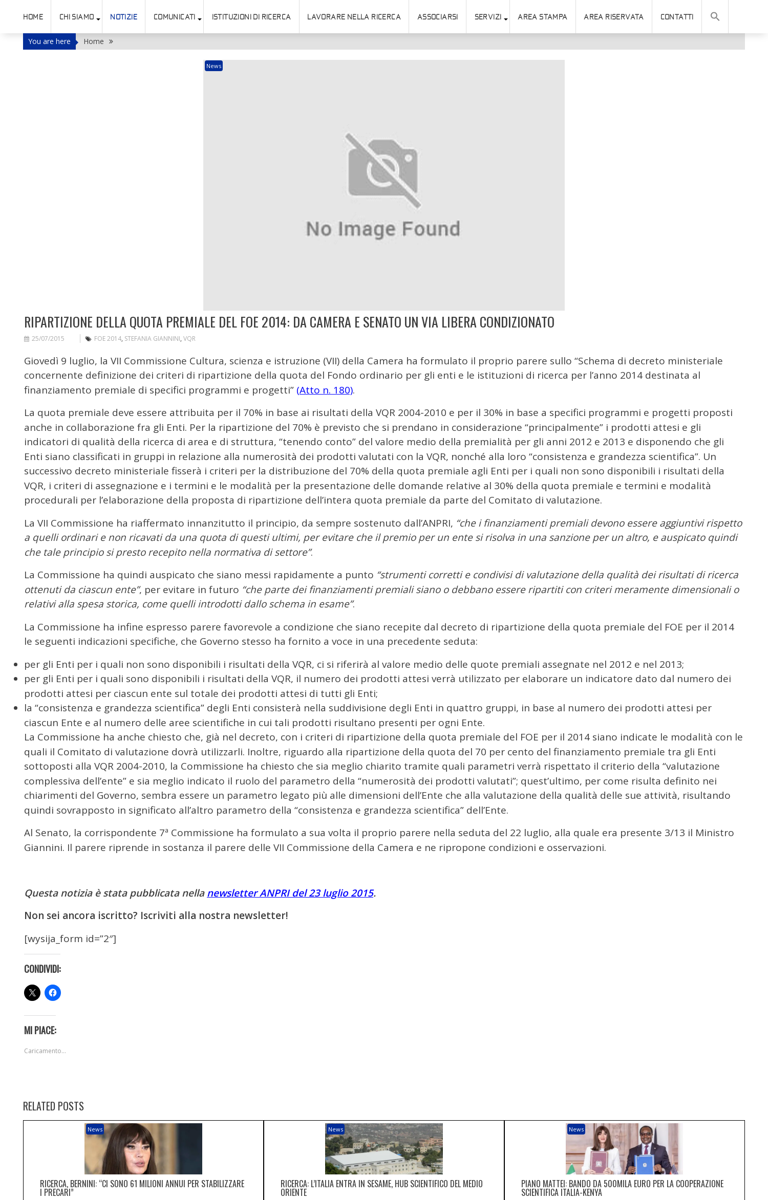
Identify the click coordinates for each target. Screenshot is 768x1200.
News (268, 66)
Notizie (123, 16)
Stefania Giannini (152, 262)
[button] (715, 16)
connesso (80, 1186)
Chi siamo (76, 16)
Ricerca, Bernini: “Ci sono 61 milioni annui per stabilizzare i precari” (142, 1093)
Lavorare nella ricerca (354, 16)
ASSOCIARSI (437, 16)
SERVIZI (488, 16)
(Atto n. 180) (324, 314)
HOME (33, 16)
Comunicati (175, 16)
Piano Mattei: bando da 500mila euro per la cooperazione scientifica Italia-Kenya (622, 1093)
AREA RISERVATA (614, 16)
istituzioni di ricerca (251, 16)
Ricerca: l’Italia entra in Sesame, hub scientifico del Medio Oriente (382, 1093)
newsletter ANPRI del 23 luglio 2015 (290, 817)
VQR (189, 262)
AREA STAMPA (542, 16)
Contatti (677, 16)
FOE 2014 (107, 262)
